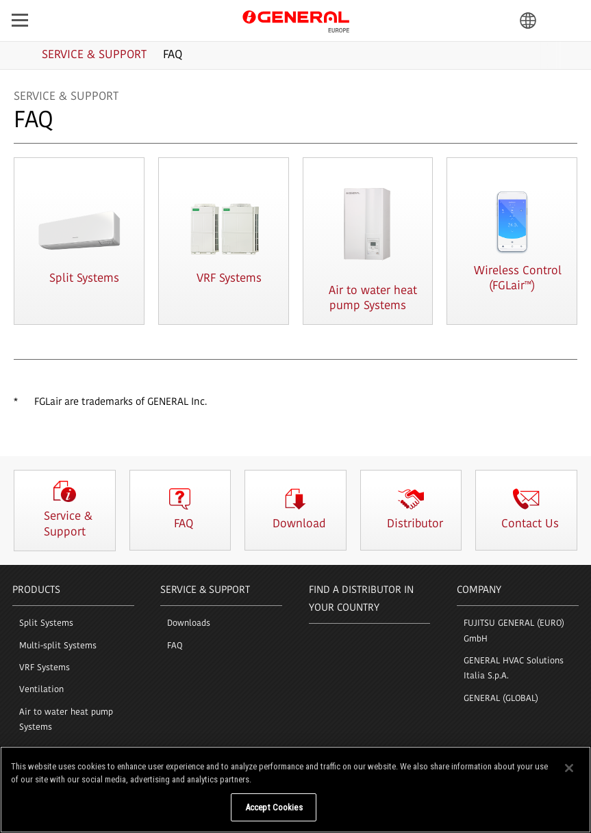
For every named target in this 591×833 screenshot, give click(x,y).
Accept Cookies (274, 817)
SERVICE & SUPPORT (205, 590)
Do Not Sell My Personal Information (153, 817)
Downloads (188, 623)
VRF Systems (44, 667)
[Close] (569, 778)
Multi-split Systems (58, 646)
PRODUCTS (36, 590)
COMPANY (479, 590)
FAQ (175, 646)
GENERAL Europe (295, 20)
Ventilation (41, 689)
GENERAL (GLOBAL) (501, 698)
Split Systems (46, 623)
